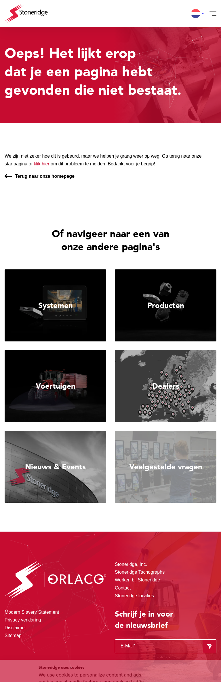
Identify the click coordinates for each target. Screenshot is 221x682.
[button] (195, 13)
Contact (123, 587)
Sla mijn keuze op (182, 635)
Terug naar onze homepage (45, 176)
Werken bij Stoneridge (137, 579)
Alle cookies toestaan (182, 623)
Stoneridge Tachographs (140, 572)
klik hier (41, 163)
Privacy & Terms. (77, 659)
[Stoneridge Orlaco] (26, 13)
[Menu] (211, 13)
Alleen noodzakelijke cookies (183, 647)
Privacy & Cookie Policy (72, 652)
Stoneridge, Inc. (131, 564)
